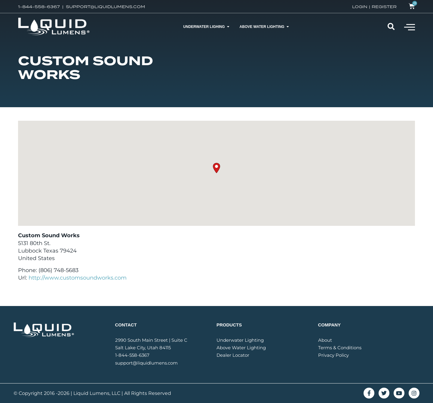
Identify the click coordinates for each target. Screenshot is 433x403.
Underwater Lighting (240, 340)
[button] (409, 26)
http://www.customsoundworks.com (78, 277)
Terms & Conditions (339, 347)
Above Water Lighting (241, 347)
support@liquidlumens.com (146, 363)
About (325, 340)
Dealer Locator (232, 355)
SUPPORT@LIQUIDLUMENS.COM (105, 6)
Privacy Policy (333, 355)
